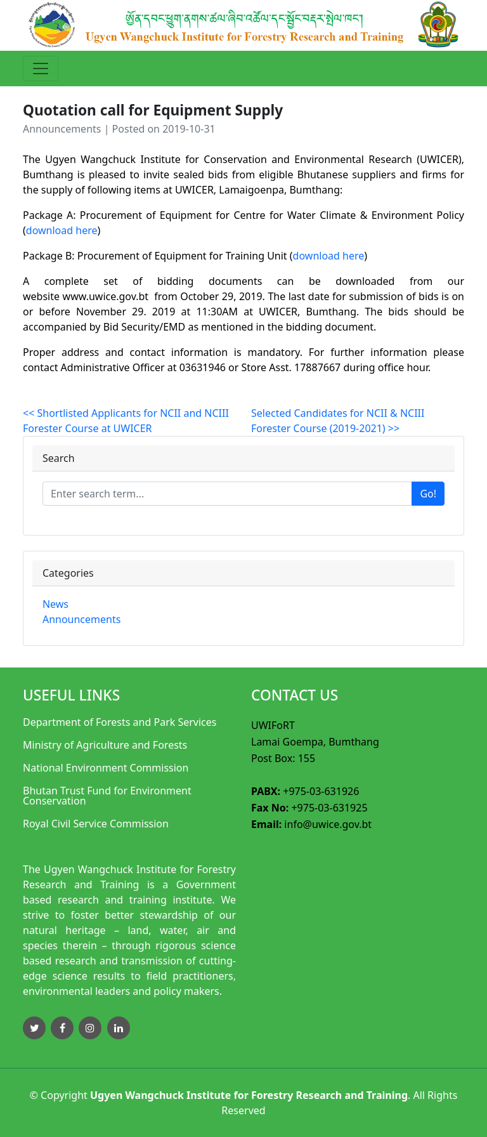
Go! (428, 494)
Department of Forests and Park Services (120, 722)
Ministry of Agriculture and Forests (105, 745)
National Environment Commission (105, 768)
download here (62, 230)
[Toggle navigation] (40, 68)
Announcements (81, 619)
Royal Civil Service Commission (96, 823)
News (55, 604)
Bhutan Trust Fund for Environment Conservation (107, 795)
